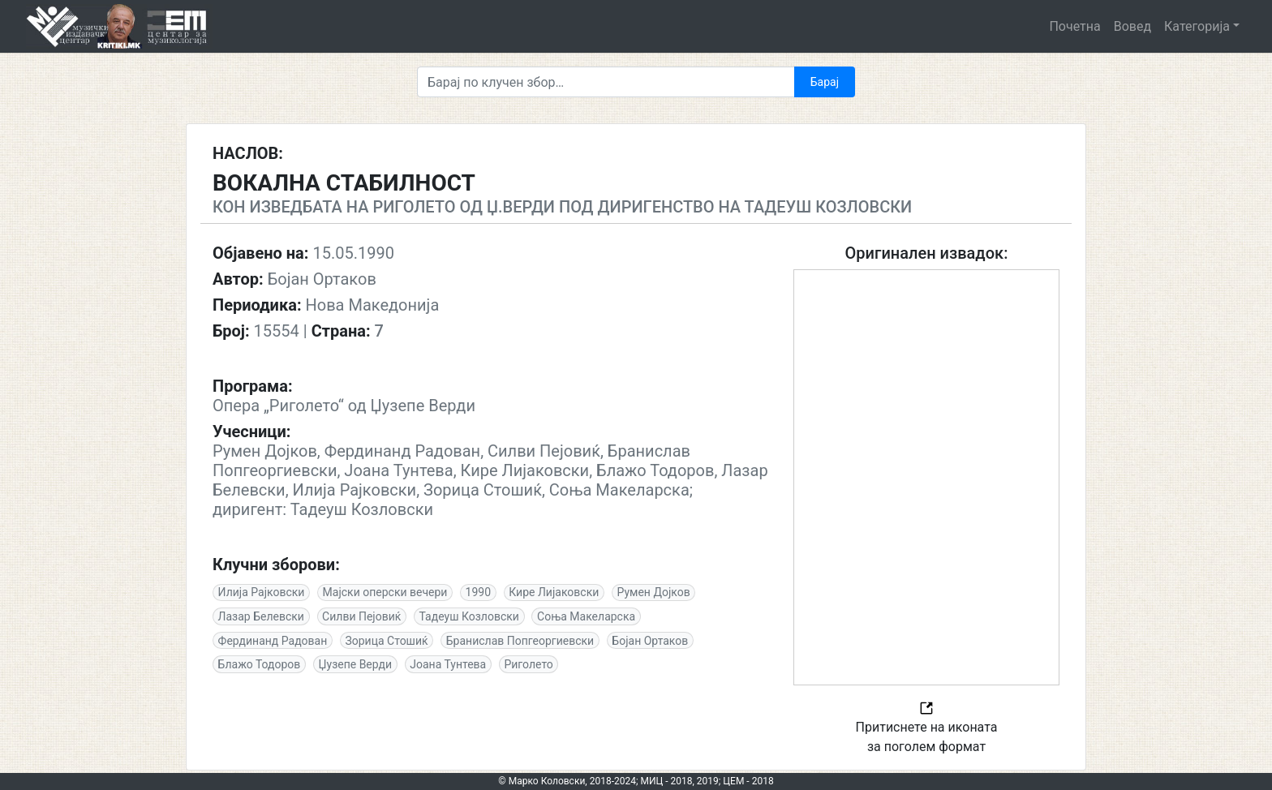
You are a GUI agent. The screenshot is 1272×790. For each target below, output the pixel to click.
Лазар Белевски (261, 616)
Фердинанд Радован (273, 640)
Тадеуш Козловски (469, 616)
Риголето (528, 664)
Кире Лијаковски (554, 592)
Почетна (1074, 26)
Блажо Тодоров (259, 664)
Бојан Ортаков (650, 640)
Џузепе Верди (356, 664)
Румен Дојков (653, 592)
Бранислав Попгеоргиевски (520, 640)
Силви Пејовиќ (361, 616)
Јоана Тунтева (448, 664)
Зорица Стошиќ (386, 640)
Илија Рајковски (261, 592)
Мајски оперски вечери (385, 592)
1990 (478, 592)
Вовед (1132, 26)
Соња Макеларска (586, 616)
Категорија (1197, 26)
